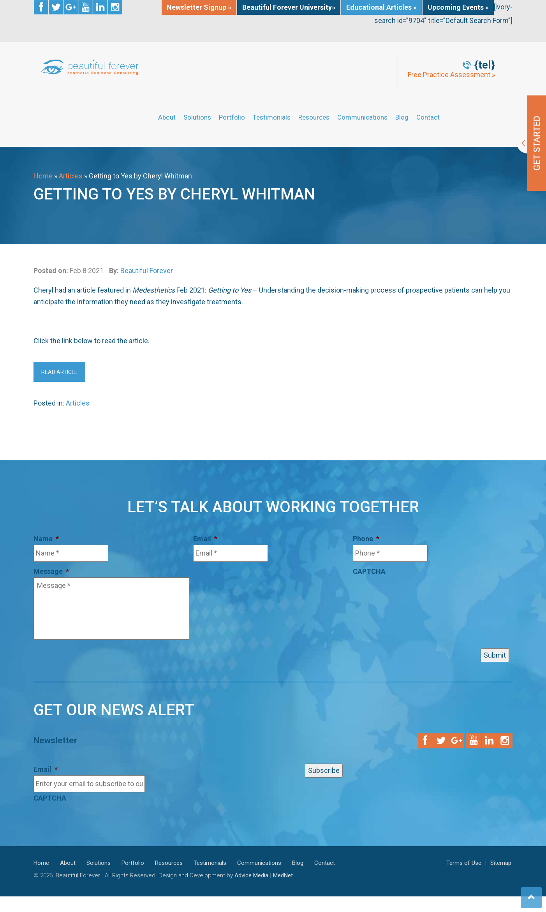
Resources (313, 117)
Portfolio (232, 117)
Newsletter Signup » (199, 7)
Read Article (59, 372)
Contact (428, 117)
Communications (362, 117)
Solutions (197, 117)
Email (205, 538)
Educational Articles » (381, 7)
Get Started (531, 143)
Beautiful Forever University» (288, 7)
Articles (71, 176)
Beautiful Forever (146, 270)
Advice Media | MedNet (263, 875)
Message (51, 571)
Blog (402, 117)
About (167, 117)
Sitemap (500, 862)
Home (43, 176)
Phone (366, 538)
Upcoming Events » (458, 7)
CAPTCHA (369, 571)
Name (46, 538)
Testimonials (272, 117)
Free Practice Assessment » (451, 75)
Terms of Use (463, 862)
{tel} (484, 65)
